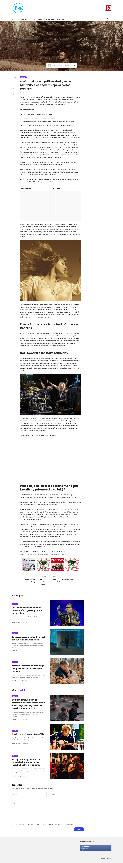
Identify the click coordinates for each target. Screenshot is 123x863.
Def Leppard (24, 554)
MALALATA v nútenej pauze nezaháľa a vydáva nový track (65, 580)
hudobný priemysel (43, 554)
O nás (103, 859)
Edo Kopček (16, 622)
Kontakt (108, 859)
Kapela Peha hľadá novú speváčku (28, 734)
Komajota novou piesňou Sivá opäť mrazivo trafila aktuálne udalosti (28, 638)
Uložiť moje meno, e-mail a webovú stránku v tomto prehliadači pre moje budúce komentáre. (43, 824)
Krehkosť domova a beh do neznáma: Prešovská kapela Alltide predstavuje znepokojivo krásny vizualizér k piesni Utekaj (28, 704)
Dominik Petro (58, 66)
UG (63, 19)
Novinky (14, 19)
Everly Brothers (32, 554)
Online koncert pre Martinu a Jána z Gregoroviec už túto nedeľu (35, 581)
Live (58, 19)
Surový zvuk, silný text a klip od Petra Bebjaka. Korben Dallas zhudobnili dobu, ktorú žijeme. (26, 762)
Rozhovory (24, 19)
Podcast (32, 19)
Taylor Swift (64, 554)
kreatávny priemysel (55, 554)
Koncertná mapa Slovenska (46, 19)
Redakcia (16, 680)
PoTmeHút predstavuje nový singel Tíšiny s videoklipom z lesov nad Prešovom (28, 668)
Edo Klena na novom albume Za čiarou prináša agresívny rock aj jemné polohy (27, 610)
